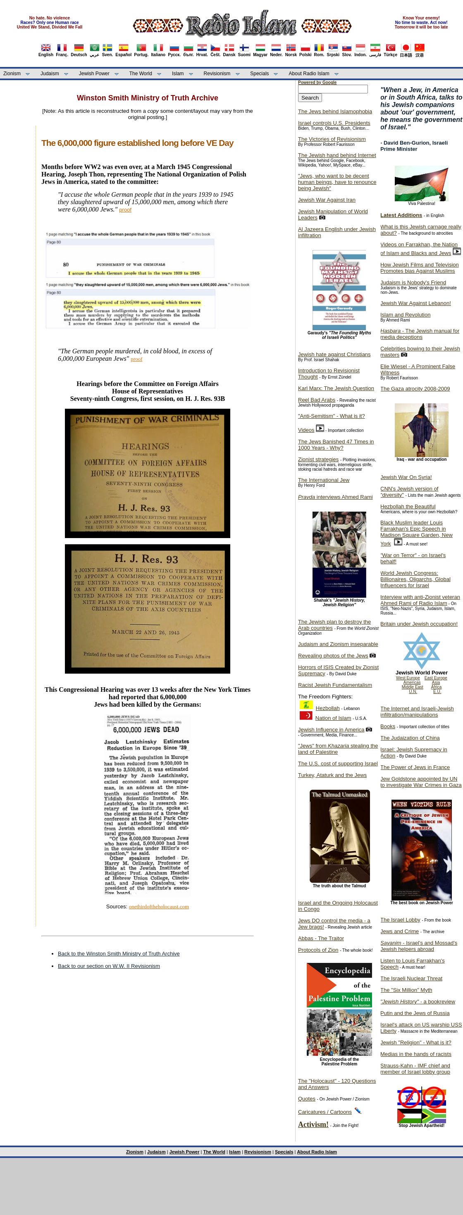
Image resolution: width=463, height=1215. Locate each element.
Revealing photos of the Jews (333, 656)
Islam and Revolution (405, 315)
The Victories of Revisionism (332, 139)
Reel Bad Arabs (316, 400)
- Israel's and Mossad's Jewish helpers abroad (418, 946)
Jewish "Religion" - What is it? (415, 1042)
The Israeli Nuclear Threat (411, 978)
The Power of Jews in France (415, 767)
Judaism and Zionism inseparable (338, 644)
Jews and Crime (399, 931)
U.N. (413, 691)
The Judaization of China (410, 738)
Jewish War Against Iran (327, 200)
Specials (259, 73)
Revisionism (217, 73)
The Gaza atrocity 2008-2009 (415, 389)
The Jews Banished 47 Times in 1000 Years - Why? (336, 444)
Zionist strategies (318, 459)
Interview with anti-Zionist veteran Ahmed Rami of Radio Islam (420, 600)
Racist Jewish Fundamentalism (335, 685)
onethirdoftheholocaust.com (159, 906)
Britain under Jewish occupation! (419, 624)
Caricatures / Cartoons (325, 1112)
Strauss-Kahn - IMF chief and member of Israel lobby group (415, 1069)
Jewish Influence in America (331, 730)
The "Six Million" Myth (406, 990)
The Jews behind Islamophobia (335, 111)
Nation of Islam (333, 718)
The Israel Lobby (400, 920)
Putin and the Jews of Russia (415, 1013)
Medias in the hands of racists (415, 1054)
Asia (436, 682)
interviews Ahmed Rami (335, 497)
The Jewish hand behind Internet (337, 155)
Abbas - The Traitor (321, 938)
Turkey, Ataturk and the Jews (332, 775)
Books (387, 726)
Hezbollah (328, 708)
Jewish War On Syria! (406, 477)
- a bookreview (417, 1001)
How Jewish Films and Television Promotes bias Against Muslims (419, 268)
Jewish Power (94, 73)
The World (140, 73)
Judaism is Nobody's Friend (413, 282)
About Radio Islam (309, 73)
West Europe (408, 678)
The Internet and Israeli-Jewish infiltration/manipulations (417, 711)
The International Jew (323, 480)
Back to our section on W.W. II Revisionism (109, 966)
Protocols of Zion (318, 950)
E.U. (437, 691)
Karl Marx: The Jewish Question (336, 388)
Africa (436, 687)
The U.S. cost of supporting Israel (338, 763)
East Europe (436, 678)
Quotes (306, 1099)
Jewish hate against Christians (334, 354)
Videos (306, 430)
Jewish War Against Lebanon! (415, 303)
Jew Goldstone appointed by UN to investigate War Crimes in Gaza (421, 782)
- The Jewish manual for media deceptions (419, 334)
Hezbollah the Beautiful (408, 506)
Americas (412, 682)
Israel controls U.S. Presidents (334, 123)
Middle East (412, 687)
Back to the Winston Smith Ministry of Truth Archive (119, 954)
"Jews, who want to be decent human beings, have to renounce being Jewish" (337, 182)
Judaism (50, 73)
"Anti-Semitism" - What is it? (331, 416)
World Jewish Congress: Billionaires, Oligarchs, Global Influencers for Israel (415, 579)
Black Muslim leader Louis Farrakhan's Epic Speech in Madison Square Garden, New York (416, 533)
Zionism (12, 73)
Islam (178, 73)
